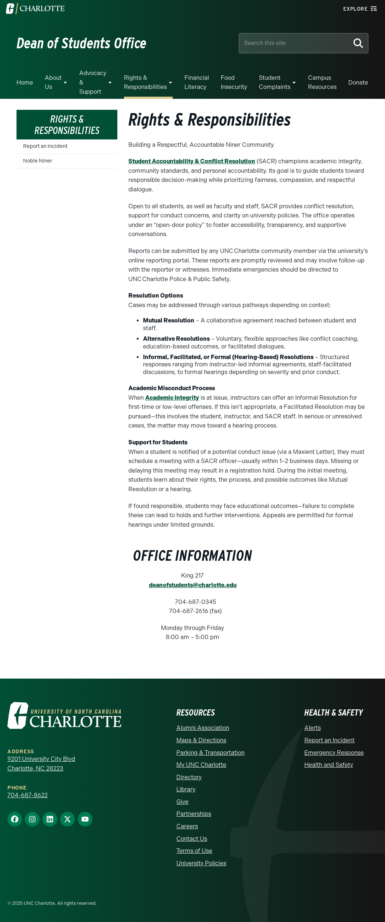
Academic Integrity (172, 397)
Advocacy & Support (92, 82)
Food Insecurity (234, 82)
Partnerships (193, 813)
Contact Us (191, 838)
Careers (187, 826)
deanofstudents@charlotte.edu (192, 585)
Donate (358, 82)
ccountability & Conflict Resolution (205, 161)
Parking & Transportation (210, 752)
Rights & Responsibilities (145, 82)
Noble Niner (37, 161)
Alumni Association (202, 727)
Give (182, 801)
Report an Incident (45, 146)
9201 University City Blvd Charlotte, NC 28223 (41, 763)
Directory (189, 777)
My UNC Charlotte (201, 764)
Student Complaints (274, 82)
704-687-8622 (27, 795)
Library (185, 789)
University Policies (201, 863)
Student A (142, 161)
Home (24, 82)
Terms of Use (194, 850)
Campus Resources (322, 82)
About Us (53, 82)
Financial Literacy (196, 82)
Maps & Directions (201, 740)
